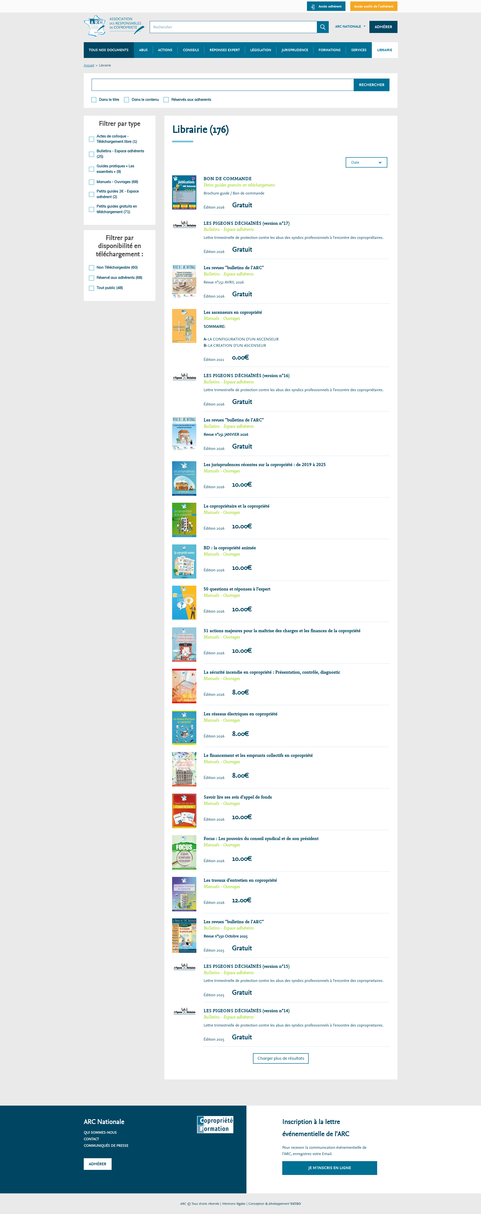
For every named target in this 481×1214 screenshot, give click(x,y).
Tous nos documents (109, 50)
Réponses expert (225, 50)
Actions (165, 50)
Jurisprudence (295, 50)
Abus (143, 50)
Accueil (89, 65)
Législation (260, 50)
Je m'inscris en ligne (329, 1167)
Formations (330, 50)
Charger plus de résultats (281, 1058)
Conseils (191, 50)
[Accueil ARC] (114, 26)
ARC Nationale (348, 26)
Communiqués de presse (106, 1145)
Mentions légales (233, 1204)
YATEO (295, 1204)
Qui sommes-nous (100, 1132)
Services (358, 50)
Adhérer (383, 26)
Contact (91, 1139)
